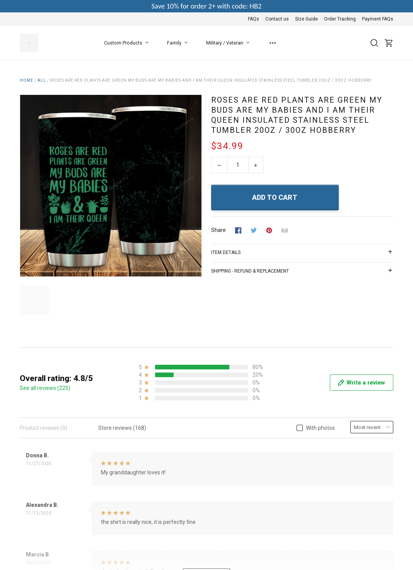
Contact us (277, 19)
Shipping (158, 503)
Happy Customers (169, 524)
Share (218, 230)
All (42, 80)
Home (26, 80)
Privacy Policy (164, 482)
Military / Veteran (229, 43)
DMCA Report (376, 549)
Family (179, 43)
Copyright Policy (166, 513)
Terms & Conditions (171, 472)
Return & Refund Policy (175, 492)
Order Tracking (340, 19)
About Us (158, 461)
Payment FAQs (377, 19)
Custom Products (128, 43)
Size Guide (306, 19)
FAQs (253, 19)
